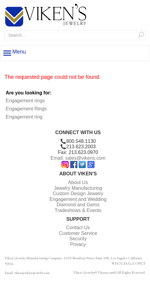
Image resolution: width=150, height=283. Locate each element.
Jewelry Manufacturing (78, 188)
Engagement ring (24, 116)
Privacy (78, 244)
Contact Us (78, 227)
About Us (78, 182)
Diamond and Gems (78, 204)
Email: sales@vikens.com (78, 158)
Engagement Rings (26, 108)
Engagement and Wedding (77, 199)
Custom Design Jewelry (78, 193)
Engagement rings (25, 100)
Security (78, 238)
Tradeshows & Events (78, 210)
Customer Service (78, 233)
